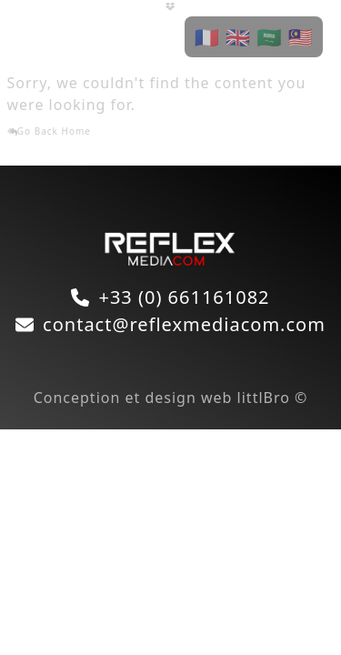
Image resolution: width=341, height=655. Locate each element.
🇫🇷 (206, 36)
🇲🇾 (301, 36)
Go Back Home (49, 131)
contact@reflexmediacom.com (184, 324)
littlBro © (272, 398)
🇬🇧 (238, 36)
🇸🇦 (269, 36)
